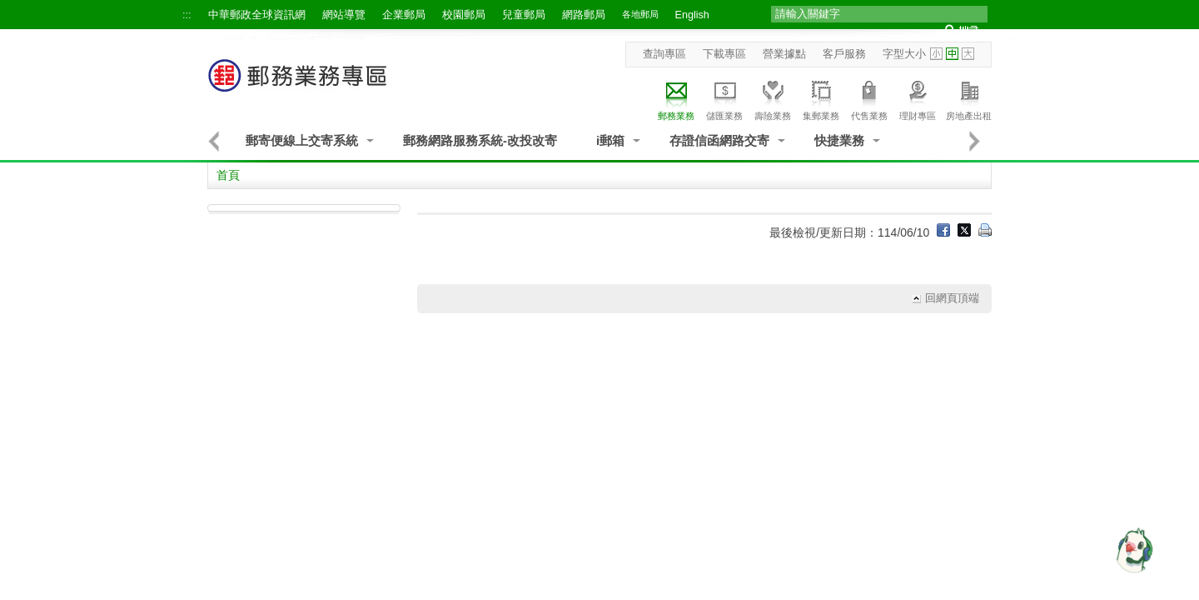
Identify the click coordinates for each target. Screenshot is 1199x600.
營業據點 (784, 54)
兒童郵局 (523, 15)
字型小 (936, 54)
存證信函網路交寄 (719, 140)
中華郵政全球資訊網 (257, 15)
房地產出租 (969, 98)
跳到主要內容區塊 (8, 8)
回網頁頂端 (952, 298)
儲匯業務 (724, 98)
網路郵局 (583, 15)
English (692, 15)
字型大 (968, 54)
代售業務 (869, 98)
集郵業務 (821, 98)
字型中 (952, 54)
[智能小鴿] (1132, 550)
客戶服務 (844, 54)
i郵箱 (610, 140)
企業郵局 (403, 15)
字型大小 (904, 54)
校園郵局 (463, 15)
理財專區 (918, 98)
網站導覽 (344, 15)
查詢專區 (664, 54)
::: (187, 15)
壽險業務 (773, 98)
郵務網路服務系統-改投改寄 (480, 140)
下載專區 (724, 54)
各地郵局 (640, 14)
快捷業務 (839, 140)
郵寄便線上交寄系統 (302, 140)
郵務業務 (676, 98)
